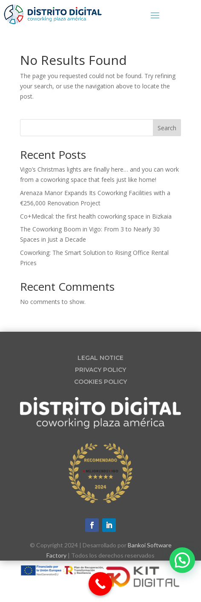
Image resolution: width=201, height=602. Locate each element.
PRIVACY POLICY (100, 370)
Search (167, 128)
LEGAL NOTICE (100, 358)
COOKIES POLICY (100, 382)
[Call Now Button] (100, 584)
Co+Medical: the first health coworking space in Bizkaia (96, 216)
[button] (182, 560)
